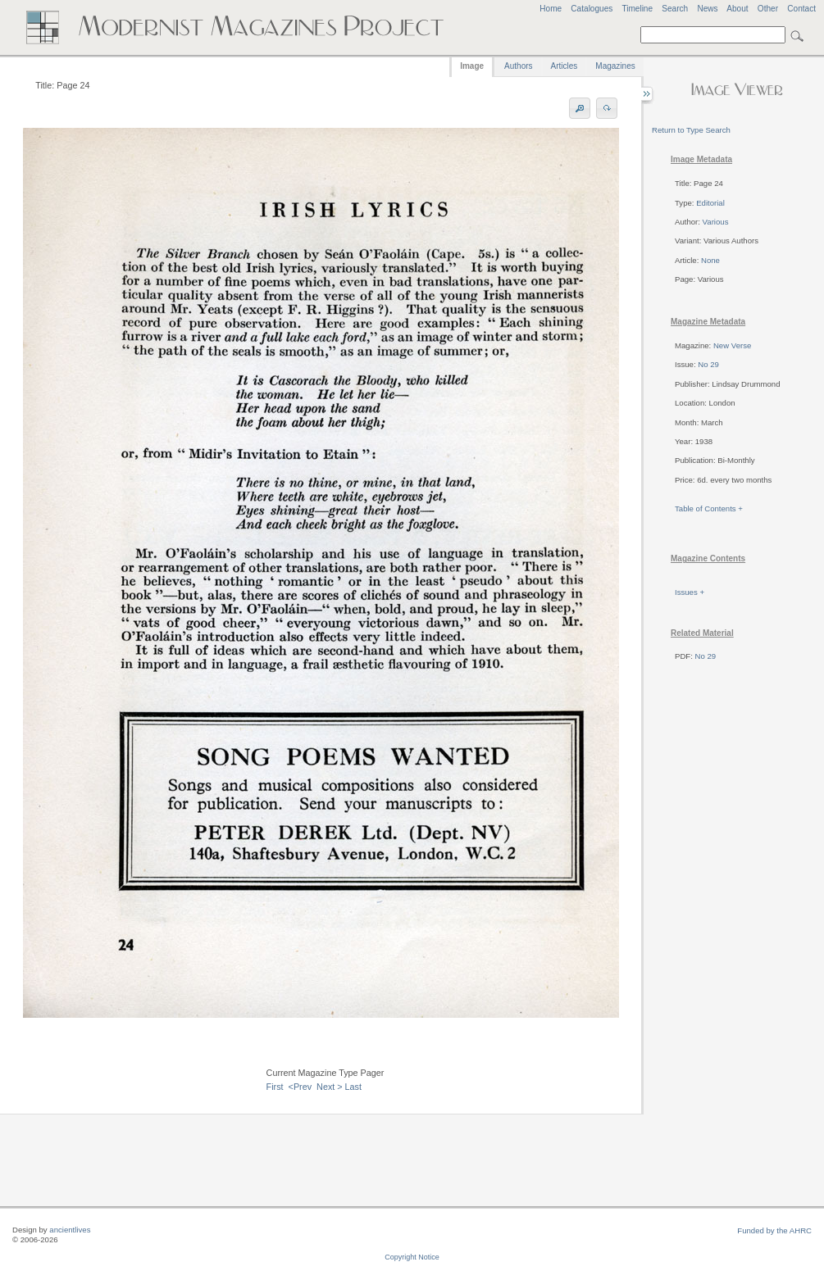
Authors (518, 65)
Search (675, 8)
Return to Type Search (691, 129)
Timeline (637, 8)
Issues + (689, 592)
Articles (564, 65)
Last (353, 1087)
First (275, 1087)
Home (550, 8)
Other (768, 8)
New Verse (732, 345)
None (710, 260)
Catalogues (591, 8)
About (737, 8)
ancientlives (69, 1229)
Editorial (710, 202)
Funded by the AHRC (774, 1230)
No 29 (708, 364)
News (707, 8)
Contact (801, 8)
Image (472, 65)
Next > (329, 1087)
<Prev (300, 1087)
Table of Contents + (709, 508)
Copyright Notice (412, 1257)
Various (716, 221)
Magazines (615, 65)
